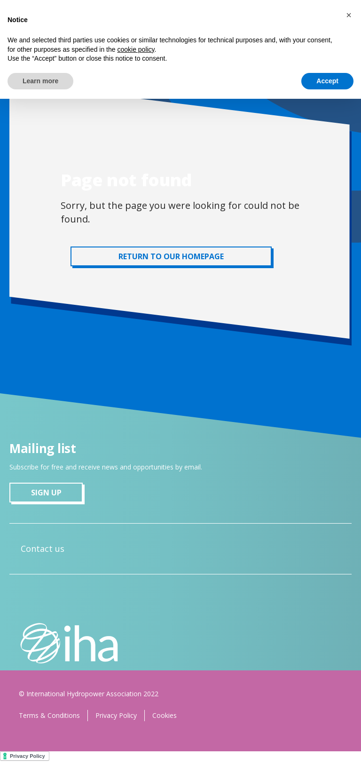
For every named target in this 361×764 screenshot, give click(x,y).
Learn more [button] (40, 81)
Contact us (42, 548)
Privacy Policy (116, 715)
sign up (46, 492)
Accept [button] (327, 81)
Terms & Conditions (49, 715)
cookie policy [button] (135, 49)
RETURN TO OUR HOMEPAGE (171, 256)
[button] (348, 15)
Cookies (164, 715)
